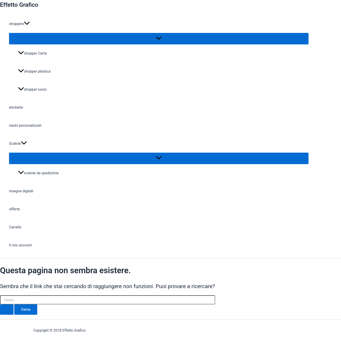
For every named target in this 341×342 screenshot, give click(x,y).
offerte (14, 209)
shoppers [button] (19, 24)
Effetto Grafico (19, 4)
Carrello (15, 227)
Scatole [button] (18, 144)
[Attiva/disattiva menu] (159, 38)
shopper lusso (32, 89)
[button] (27, 24)
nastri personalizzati (25, 125)
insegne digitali (21, 191)
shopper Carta (32, 53)
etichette (16, 107)
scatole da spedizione (38, 173)
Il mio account (20, 245)
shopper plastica (34, 71)
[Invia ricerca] (7, 309)
